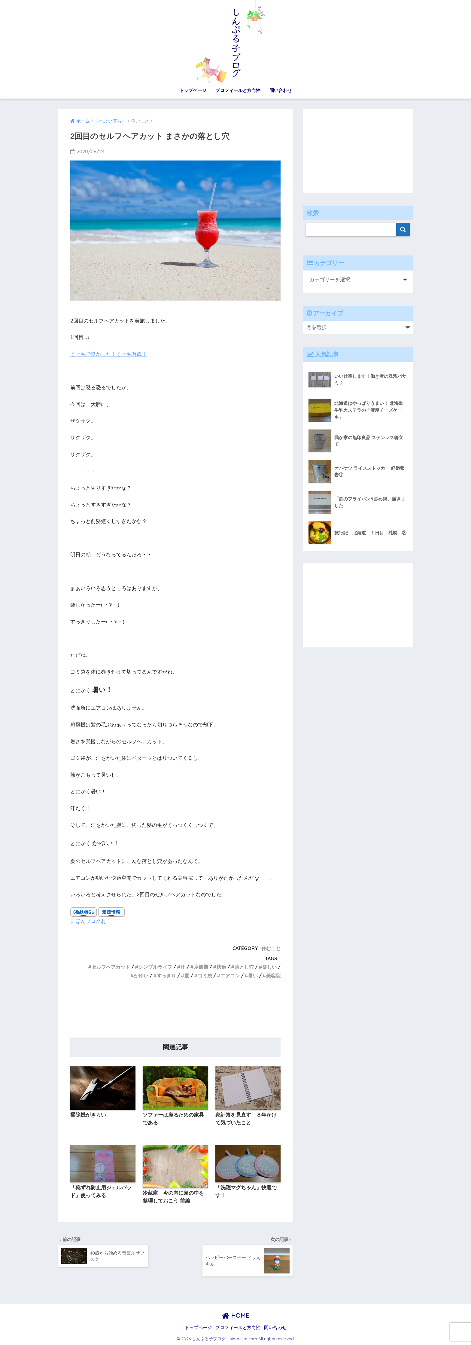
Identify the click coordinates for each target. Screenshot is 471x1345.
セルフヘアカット (111, 967)
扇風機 (201, 967)
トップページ (192, 90)
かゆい (141, 976)
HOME (235, 1315)
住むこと (271, 948)
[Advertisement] (175, 1010)
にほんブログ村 (88, 921)
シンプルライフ (155, 967)
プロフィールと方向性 (237, 90)
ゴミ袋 (205, 976)
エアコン (230, 976)
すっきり (166, 976)
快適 (221, 967)
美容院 (273, 976)
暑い (253, 976)
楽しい (269, 967)
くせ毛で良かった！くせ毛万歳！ (108, 354)
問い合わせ (280, 90)
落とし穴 (244, 967)
